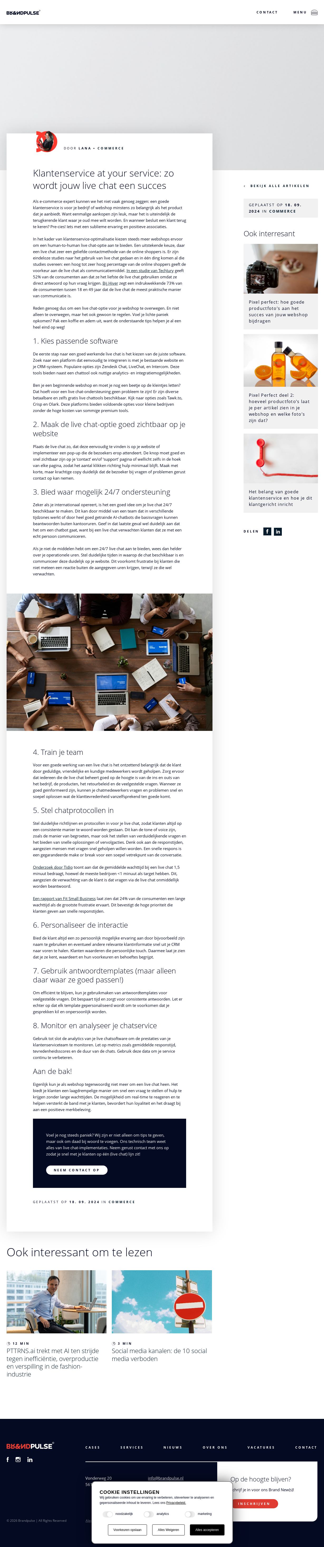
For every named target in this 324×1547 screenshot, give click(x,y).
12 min (18, 1343)
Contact (267, 12)
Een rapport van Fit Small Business (64, 898)
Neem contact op (77, 1170)
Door (78, 148)
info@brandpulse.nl (165, 1478)
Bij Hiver (110, 283)
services (132, 1447)
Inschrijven (254, 1503)
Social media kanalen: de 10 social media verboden (159, 1354)
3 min (122, 1343)
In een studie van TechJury (150, 270)
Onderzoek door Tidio (53, 867)
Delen (251, 531)
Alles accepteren (207, 1530)
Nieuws (173, 1447)
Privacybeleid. (176, 1503)
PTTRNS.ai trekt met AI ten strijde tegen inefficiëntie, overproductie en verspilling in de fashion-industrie (53, 1362)
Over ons (215, 1447)
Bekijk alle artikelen (280, 186)
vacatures (261, 1447)
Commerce (111, 148)
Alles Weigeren (168, 1530)
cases (92, 1447)
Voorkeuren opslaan (127, 1530)
